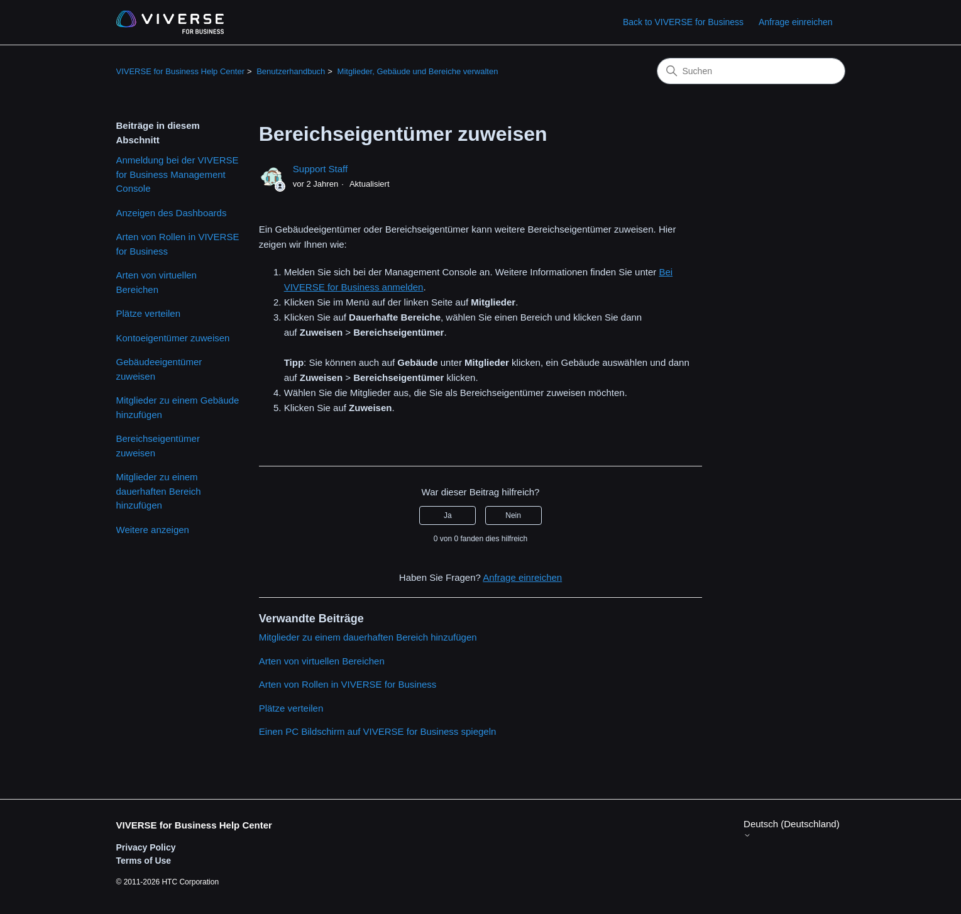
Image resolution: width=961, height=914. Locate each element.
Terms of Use (144, 861)
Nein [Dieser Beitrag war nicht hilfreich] (513, 515)
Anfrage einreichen (796, 22)
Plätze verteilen (148, 313)
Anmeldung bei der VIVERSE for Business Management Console (177, 174)
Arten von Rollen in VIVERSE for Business (177, 243)
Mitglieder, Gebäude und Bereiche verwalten (418, 71)
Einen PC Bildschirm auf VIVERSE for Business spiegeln (378, 731)
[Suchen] (751, 71)
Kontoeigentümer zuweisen (173, 338)
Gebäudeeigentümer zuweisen (159, 369)
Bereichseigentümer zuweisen (158, 445)
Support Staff (320, 168)
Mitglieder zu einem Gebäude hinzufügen (177, 407)
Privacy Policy (146, 847)
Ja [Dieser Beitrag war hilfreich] (448, 515)
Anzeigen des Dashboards (171, 212)
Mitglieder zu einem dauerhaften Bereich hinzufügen (158, 490)
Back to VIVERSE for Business (683, 22)
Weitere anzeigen (152, 529)
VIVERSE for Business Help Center (180, 71)
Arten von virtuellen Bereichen (156, 282)
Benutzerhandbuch (290, 71)
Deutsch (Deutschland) (792, 828)
